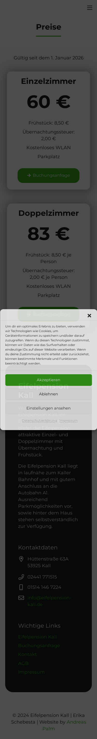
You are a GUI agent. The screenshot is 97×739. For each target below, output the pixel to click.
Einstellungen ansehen (48, 408)
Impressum (68, 420)
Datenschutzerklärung (39, 420)
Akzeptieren (48, 379)
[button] (89, 315)
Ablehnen (48, 393)
